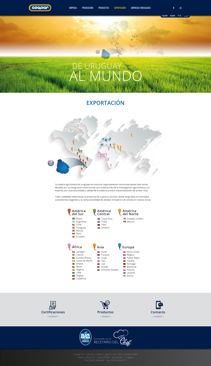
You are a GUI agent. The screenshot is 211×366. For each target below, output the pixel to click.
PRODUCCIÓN (87, 7)
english (172, 15)
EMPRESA (73, 7)
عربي (186, 15)
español (164, 15)
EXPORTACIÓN (120, 7)
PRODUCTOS (104, 7)
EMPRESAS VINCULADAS (141, 7)
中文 (180, 15)
